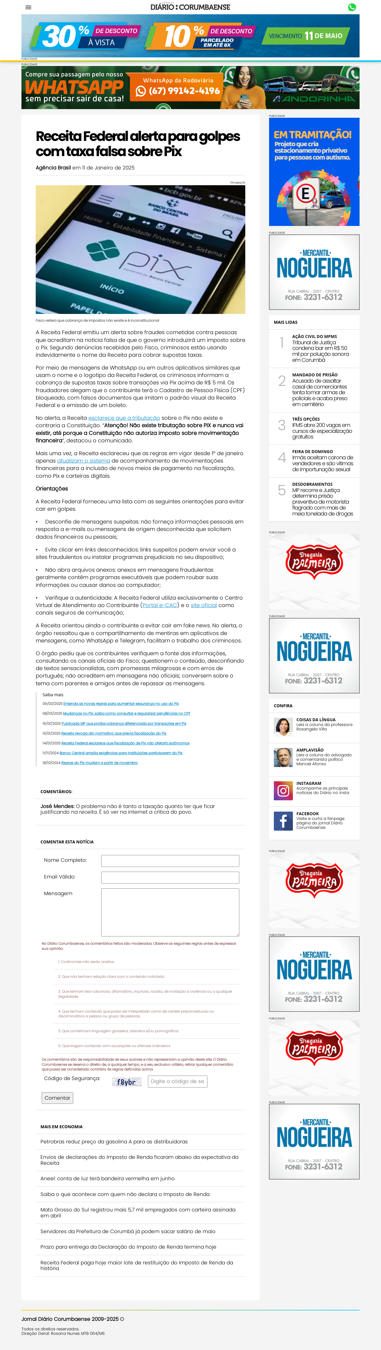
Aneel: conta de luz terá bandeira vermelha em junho (107, 1178)
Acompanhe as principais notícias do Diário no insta (322, 790)
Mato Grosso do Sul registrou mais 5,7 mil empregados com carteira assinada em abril (137, 1212)
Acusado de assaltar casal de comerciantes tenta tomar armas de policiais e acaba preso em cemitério (319, 392)
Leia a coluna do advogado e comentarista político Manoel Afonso (324, 759)
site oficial (204, 605)
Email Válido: (59, 876)
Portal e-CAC (160, 605)
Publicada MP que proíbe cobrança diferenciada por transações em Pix (124, 723)
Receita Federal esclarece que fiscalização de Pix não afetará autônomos (125, 743)
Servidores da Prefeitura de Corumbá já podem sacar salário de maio (128, 1231)
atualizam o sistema (83, 460)
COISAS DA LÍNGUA (315, 719)
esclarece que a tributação (124, 418)
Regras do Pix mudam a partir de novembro (99, 762)
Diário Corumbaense (191, 7)
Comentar (57, 1097)
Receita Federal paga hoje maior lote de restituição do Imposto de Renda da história (136, 1265)
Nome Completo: (65, 860)
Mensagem (58, 893)
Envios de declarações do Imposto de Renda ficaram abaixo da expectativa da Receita (139, 1160)
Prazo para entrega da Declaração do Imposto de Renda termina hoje (128, 1246)
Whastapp (352, 7)
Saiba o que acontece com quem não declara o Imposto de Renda (125, 1194)
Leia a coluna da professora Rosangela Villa (324, 727)
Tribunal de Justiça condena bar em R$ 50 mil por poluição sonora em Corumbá (320, 351)
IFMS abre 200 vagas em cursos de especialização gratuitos (322, 431)
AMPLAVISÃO (310, 750)
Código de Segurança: (72, 1078)
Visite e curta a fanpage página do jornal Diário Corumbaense (320, 823)
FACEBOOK (307, 813)
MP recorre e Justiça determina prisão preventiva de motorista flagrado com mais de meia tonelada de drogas (322, 501)
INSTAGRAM (308, 783)
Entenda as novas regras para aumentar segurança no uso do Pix (121, 703)
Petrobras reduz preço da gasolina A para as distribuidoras (114, 1141)
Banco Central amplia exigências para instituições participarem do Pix (121, 752)
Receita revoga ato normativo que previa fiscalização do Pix (113, 733)
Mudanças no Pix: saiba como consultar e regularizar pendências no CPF (126, 713)
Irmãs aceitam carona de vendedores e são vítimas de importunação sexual (322, 463)
